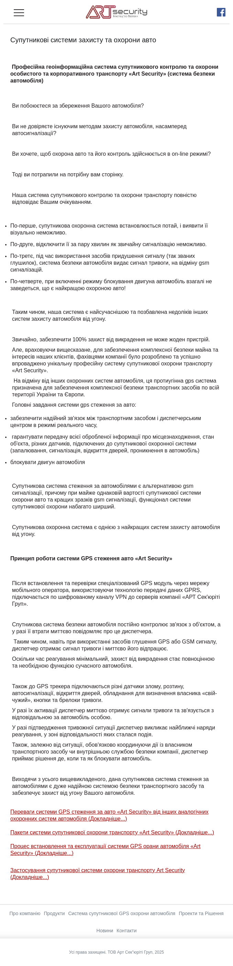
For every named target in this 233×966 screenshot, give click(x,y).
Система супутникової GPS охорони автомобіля (121, 913)
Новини (105, 930)
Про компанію (25, 913)
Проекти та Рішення (201, 913)
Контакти (126, 930)
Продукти (54, 913)
